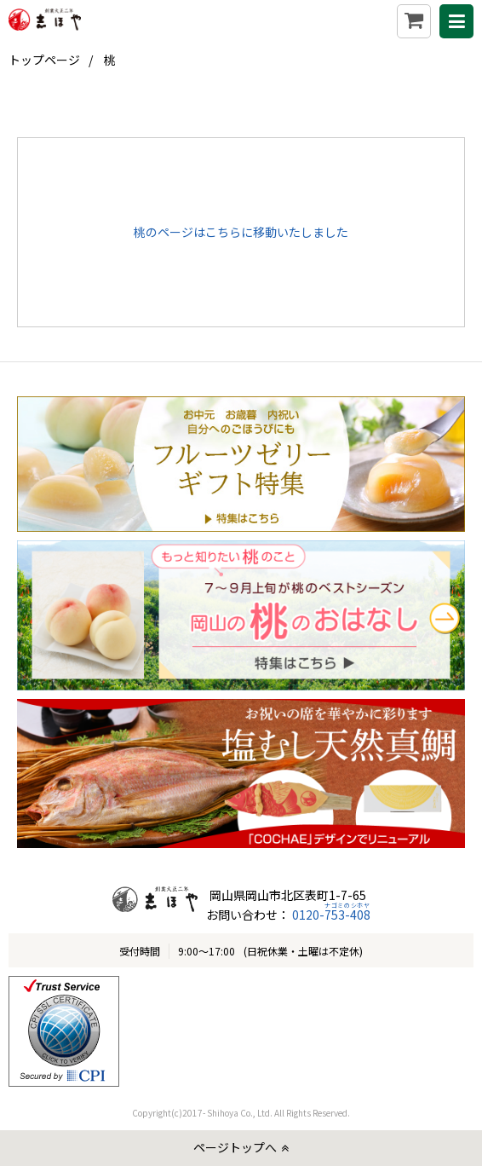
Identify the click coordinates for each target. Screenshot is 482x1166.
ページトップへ (235, 1147)
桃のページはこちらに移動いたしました (241, 231)
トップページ (44, 59)
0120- (330, 914)
